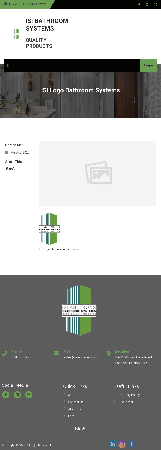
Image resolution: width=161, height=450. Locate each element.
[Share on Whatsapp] (13, 169)
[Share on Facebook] (7, 169)
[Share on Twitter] (10, 169)
